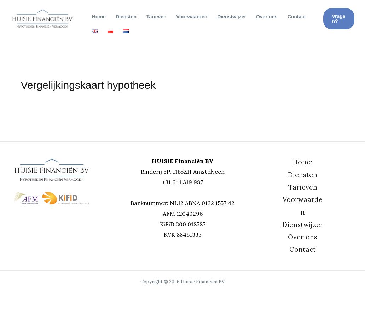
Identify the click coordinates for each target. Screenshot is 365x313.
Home (99, 16)
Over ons (267, 16)
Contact (297, 16)
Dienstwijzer (231, 16)
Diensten (126, 16)
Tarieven (156, 16)
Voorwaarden (192, 16)
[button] (338, 18)
